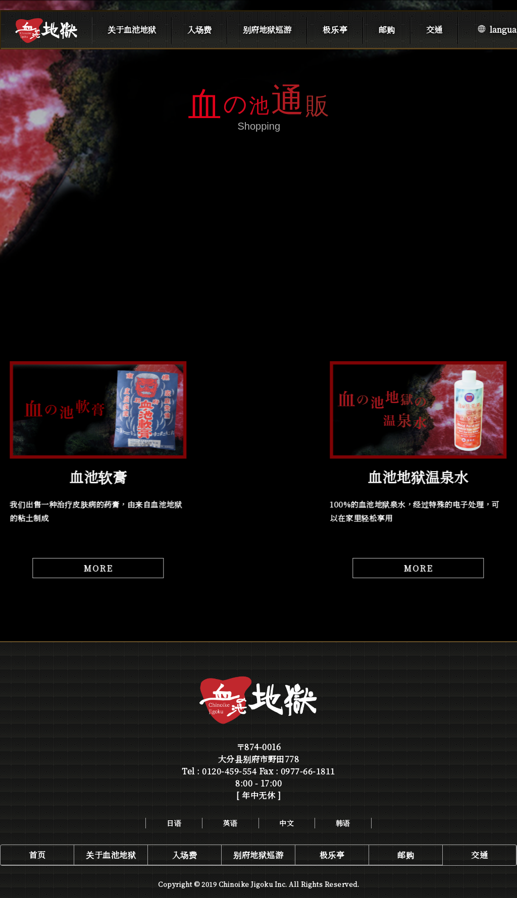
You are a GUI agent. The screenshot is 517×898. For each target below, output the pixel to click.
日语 (174, 823)
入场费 (199, 29)
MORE (97, 568)
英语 (230, 823)
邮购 (387, 29)
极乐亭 (335, 29)
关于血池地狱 (132, 29)
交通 (434, 29)
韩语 (343, 823)
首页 (37, 855)
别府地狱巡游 (267, 29)
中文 (286, 823)
